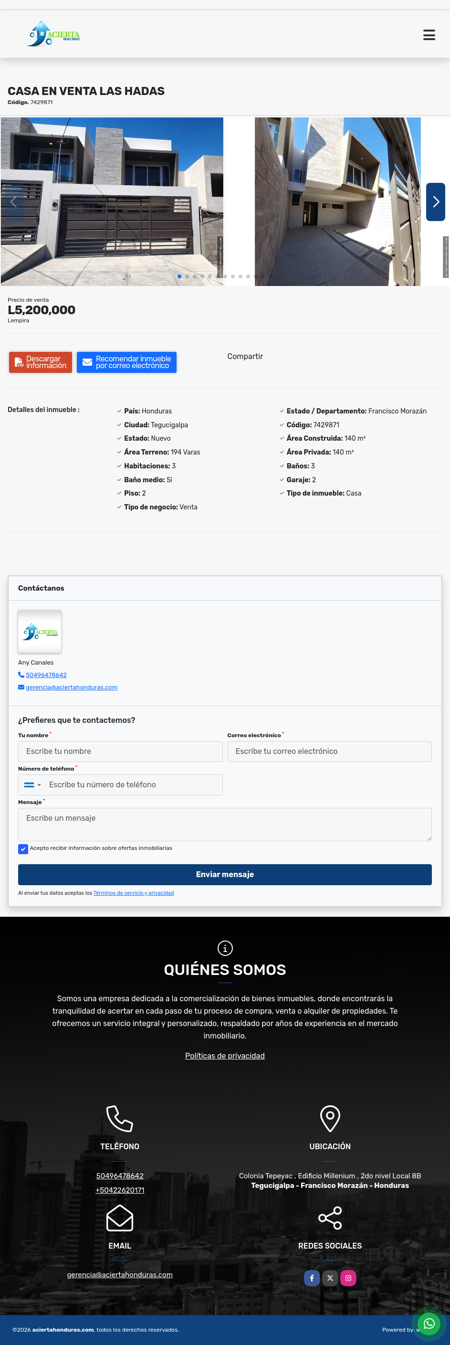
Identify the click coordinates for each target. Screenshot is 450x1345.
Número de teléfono (47, 769)
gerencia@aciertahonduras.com (71, 687)
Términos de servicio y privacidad (134, 893)
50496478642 (46, 674)
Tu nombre (35, 735)
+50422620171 (120, 1190)
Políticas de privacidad (225, 1055)
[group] (112, 201)
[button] (179, 276)
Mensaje (31, 802)
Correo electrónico (256, 735)
